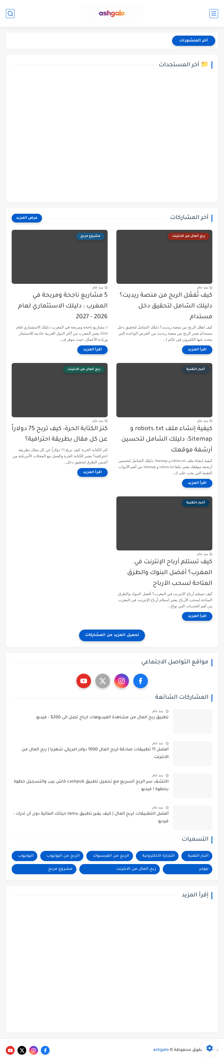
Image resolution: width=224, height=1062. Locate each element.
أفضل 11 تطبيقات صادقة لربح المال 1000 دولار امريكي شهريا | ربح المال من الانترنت (95, 754)
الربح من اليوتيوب (63, 856)
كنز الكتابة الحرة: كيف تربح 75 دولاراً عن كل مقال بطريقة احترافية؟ (60, 434)
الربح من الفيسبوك (111, 856)
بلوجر (204, 869)
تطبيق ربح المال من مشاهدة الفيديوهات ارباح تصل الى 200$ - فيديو (102, 717)
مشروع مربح (60, 869)
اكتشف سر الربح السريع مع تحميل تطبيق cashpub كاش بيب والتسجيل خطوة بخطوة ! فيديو (91, 786)
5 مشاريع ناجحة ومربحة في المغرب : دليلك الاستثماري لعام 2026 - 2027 (63, 306)
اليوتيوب (26, 856)
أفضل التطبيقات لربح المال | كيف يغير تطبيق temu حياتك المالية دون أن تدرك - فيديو (91, 818)
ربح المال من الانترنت (136, 869)
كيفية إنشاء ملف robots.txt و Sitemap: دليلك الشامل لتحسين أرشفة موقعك (166, 440)
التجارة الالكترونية (158, 856)
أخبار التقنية (198, 856)
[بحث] (10, 13)
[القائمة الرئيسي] (213, 13)
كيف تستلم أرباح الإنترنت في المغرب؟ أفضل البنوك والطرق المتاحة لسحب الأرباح (169, 573)
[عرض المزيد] (27, 218)
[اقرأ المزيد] (197, 349)
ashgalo (161, 1050)
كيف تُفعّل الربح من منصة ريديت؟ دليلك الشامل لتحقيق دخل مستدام (166, 306)
